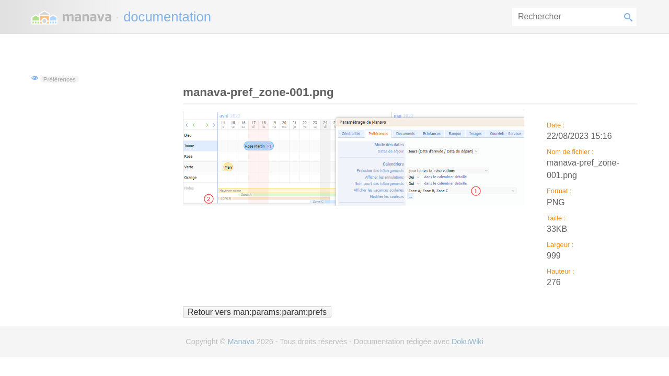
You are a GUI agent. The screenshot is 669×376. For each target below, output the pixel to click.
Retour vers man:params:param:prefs (257, 311)
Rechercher (630, 17)
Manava (240, 341)
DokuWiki (467, 341)
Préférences (59, 79)
